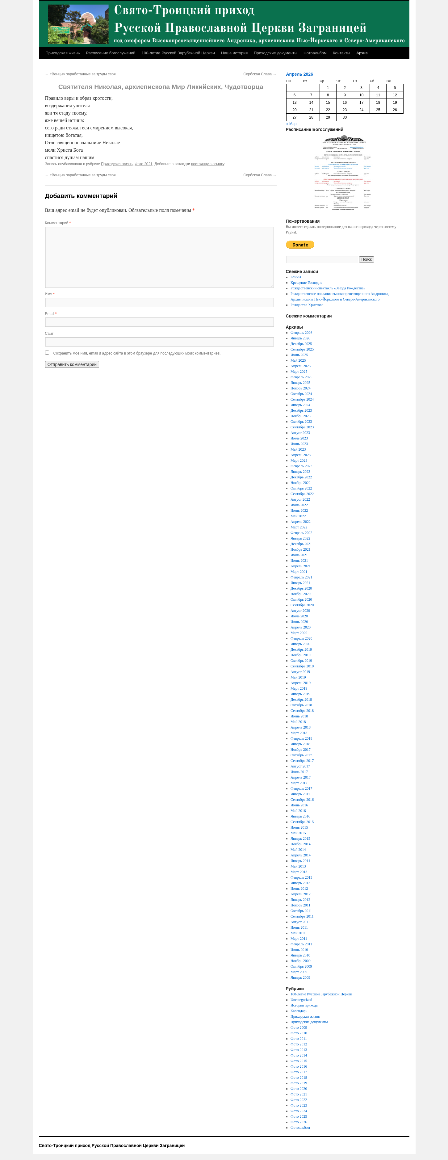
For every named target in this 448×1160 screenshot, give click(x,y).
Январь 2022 (300, 538)
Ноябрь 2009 (301, 961)
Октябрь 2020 (301, 599)
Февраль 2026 (301, 332)
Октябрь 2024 (301, 394)
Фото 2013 (299, 1050)
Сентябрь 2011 (302, 916)
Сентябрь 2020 (302, 605)
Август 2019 (300, 672)
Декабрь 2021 (301, 544)
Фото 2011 (299, 1038)
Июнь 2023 (299, 444)
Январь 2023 (300, 471)
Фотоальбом (315, 53)
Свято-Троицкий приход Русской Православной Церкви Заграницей (112, 1145)
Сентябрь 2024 (302, 399)
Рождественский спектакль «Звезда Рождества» (328, 288)
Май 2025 (298, 360)
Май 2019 (298, 677)
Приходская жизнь (63, 53)
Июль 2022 (299, 505)
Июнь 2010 (299, 950)
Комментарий (58, 223)
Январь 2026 (300, 338)
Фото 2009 (299, 1027)
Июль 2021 (299, 555)
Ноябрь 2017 (301, 749)
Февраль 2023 (301, 466)
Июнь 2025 (299, 355)
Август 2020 (300, 610)
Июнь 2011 (299, 927)
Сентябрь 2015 (302, 822)
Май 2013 (298, 866)
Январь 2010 (300, 955)
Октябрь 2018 (301, 705)
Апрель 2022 (301, 521)
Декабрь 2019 (301, 649)
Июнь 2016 (299, 805)
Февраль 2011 (301, 944)
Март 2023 (299, 460)
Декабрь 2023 (301, 410)
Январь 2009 (300, 977)
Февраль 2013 (301, 877)
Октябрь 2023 (301, 421)
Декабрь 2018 (301, 699)
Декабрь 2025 (301, 344)
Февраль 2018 (301, 738)
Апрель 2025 (301, 366)
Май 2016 (298, 811)
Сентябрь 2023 (302, 427)
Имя (50, 294)
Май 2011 (298, 933)
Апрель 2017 (301, 777)
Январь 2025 (300, 382)
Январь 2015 (300, 838)
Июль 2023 (299, 438)
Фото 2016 (299, 1066)
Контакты (341, 53)
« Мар (291, 124)
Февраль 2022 (301, 533)
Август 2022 (300, 499)
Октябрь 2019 (301, 660)
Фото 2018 (299, 1077)
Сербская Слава (259, 74)
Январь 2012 (300, 899)
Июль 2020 (299, 616)
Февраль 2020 (301, 638)
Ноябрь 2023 (301, 416)
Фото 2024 (299, 1111)
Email (51, 314)
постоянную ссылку (207, 164)
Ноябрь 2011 (300, 905)
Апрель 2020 (301, 627)
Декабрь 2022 (301, 477)
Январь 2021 (300, 583)
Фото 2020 (299, 1088)
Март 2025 (299, 371)
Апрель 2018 (301, 727)
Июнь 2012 (299, 888)
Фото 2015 (299, 1061)
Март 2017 (299, 783)
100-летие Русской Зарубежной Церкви (178, 53)
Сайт (49, 333)
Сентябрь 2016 (302, 799)
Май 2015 (298, 833)
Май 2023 (298, 449)
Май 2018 (298, 722)
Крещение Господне (306, 282)
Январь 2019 (300, 694)
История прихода (304, 1005)
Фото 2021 (144, 164)
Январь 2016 (300, 816)
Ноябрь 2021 (301, 549)
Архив (361, 53)
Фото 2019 (299, 1083)
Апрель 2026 (299, 74)
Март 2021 (299, 571)
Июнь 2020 (299, 622)
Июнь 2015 (299, 827)
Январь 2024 (300, 405)
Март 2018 (299, 733)
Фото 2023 (299, 1105)
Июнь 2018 (299, 716)
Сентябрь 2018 (302, 710)
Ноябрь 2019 (301, 655)
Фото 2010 (299, 1033)
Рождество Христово (307, 305)
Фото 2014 (299, 1055)
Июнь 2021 (299, 560)
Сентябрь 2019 (302, 666)
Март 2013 (299, 872)
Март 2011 (299, 938)
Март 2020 (299, 633)
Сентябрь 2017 (302, 761)
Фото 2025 (299, 1116)
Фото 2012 (299, 1044)
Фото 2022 (299, 1100)
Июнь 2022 (299, 510)
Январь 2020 (300, 644)
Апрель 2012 (301, 894)
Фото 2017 (299, 1072)
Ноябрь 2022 (301, 483)
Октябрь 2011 (301, 911)
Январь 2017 (300, 794)
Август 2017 (300, 766)
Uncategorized (301, 1000)
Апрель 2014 (301, 855)
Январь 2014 (300, 861)
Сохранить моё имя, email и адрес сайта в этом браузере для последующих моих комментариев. (137, 353)
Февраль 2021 (301, 577)
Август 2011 (300, 922)
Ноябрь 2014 (301, 844)
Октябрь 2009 (301, 966)
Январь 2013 (300, 883)
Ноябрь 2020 (301, 594)
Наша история (234, 53)
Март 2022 (299, 527)
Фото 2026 (299, 1122)
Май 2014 (298, 849)
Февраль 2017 (301, 788)
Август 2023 (300, 433)
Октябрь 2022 (301, 488)
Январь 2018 (300, 744)
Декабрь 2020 (301, 588)
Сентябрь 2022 (302, 494)
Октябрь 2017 (301, 755)
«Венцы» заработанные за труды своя (80, 74)
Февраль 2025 (301, 377)
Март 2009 (299, 972)
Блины (296, 277)
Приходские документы (275, 53)
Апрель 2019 (301, 683)
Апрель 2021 (301, 566)
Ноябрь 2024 (301, 388)
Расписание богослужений (110, 53)
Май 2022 (298, 516)
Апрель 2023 (301, 455)
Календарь (299, 1011)
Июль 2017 (299, 772)
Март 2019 (299, 688)
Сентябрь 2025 (302, 349)
